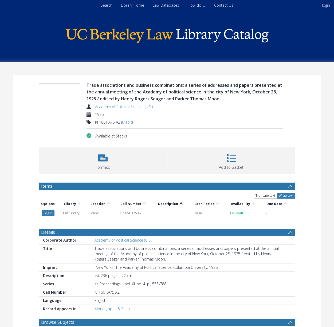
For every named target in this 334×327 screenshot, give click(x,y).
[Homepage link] (167, 34)
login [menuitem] (326, 5)
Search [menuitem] (106, 5)
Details (48, 232)
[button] (103, 160)
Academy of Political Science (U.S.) (124, 106)
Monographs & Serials (113, 308)
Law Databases (166, 5)
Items (46, 186)
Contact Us (223, 5)
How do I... (197, 5)
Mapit (127, 122)
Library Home (132, 5)
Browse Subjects (57, 322)
